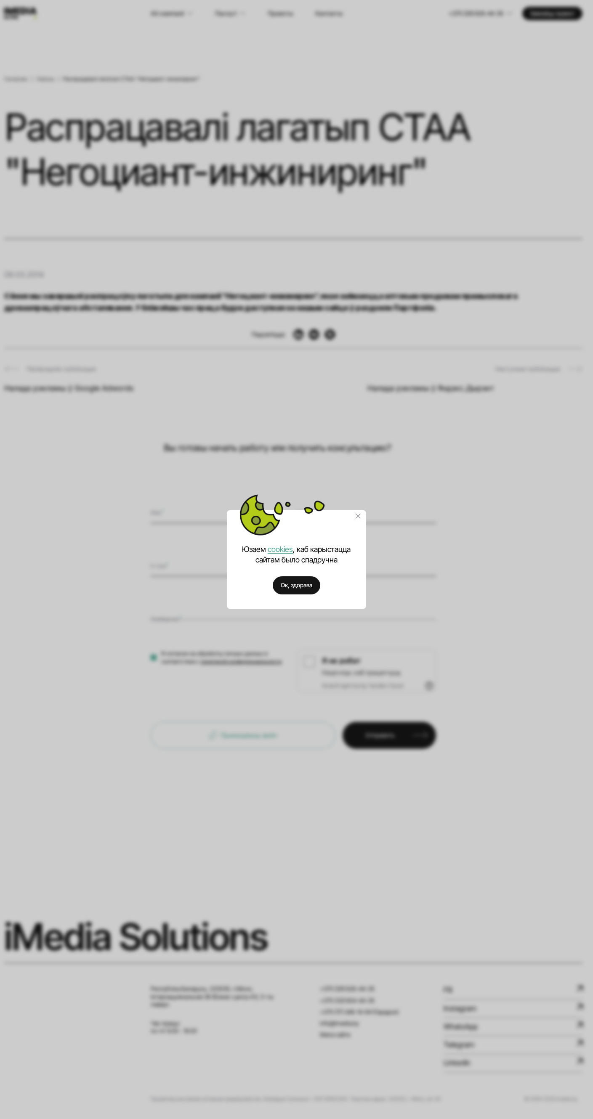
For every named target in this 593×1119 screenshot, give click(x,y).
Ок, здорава (296, 585)
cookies (280, 549)
